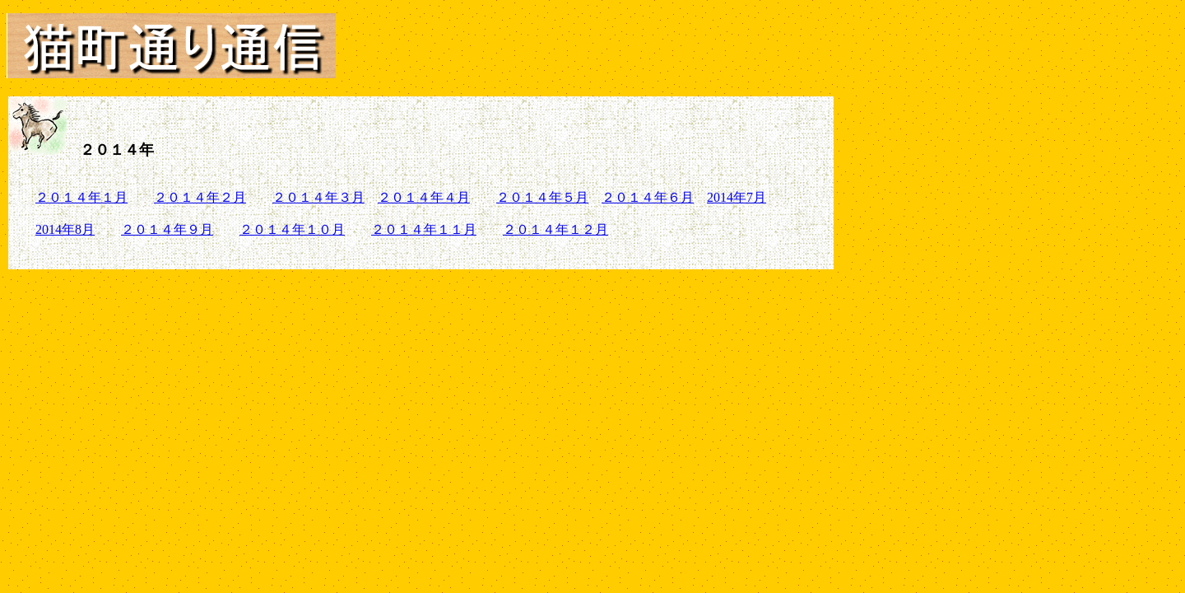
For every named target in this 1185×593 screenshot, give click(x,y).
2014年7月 (736, 197)
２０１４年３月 (318, 197)
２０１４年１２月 (555, 229)
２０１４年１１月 (423, 229)
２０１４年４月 (424, 197)
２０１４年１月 (81, 197)
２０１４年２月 (200, 197)
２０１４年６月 (648, 197)
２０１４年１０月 (292, 229)
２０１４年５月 (542, 197)
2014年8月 (65, 229)
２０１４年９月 (167, 229)
